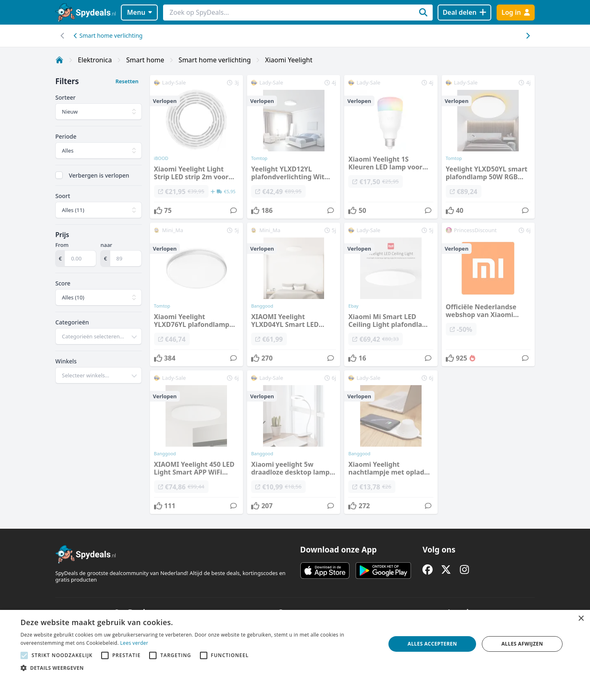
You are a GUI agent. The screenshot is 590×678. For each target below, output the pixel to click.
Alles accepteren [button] (432, 643)
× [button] (581, 619)
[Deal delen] (464, 13)
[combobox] (98, 336)
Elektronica (95, 59)
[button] (197, 668)
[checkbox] (59, 175)
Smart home (145, 59)
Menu (139, 12)
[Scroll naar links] (527, 36)
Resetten (127, 81)
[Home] (59, 60)
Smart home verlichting (108, 35)
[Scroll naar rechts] (62, 36)
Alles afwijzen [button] (522, 643)
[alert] (295, 644)
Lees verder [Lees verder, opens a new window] (134, 642)
